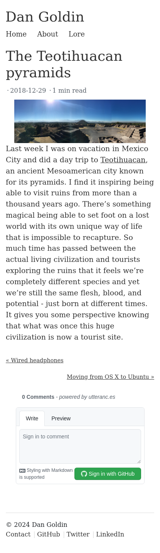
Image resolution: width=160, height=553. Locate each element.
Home (16, 34)
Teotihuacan (123, 159)
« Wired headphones (35, 360)
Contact (18, 534)
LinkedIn (110, 534)
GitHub (48, 534)
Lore (77, 34)
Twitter (78, 534)
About (47, 34)
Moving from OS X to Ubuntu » (110, 377)
